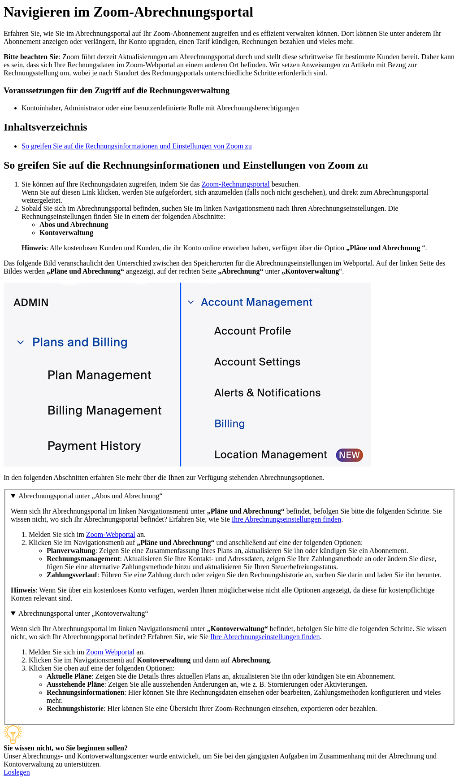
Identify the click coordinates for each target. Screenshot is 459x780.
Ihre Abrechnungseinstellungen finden (286, 519)
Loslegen (17, 772)
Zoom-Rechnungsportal (236, 184)
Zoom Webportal (110, 652)
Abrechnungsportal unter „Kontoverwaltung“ (83, 613)
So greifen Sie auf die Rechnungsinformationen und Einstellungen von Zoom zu (137, 146)
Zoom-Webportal (110, 534)
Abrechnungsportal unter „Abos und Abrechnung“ (90, 496)
